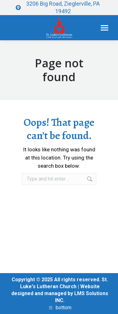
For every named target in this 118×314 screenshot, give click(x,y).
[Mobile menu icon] (104, 28)
